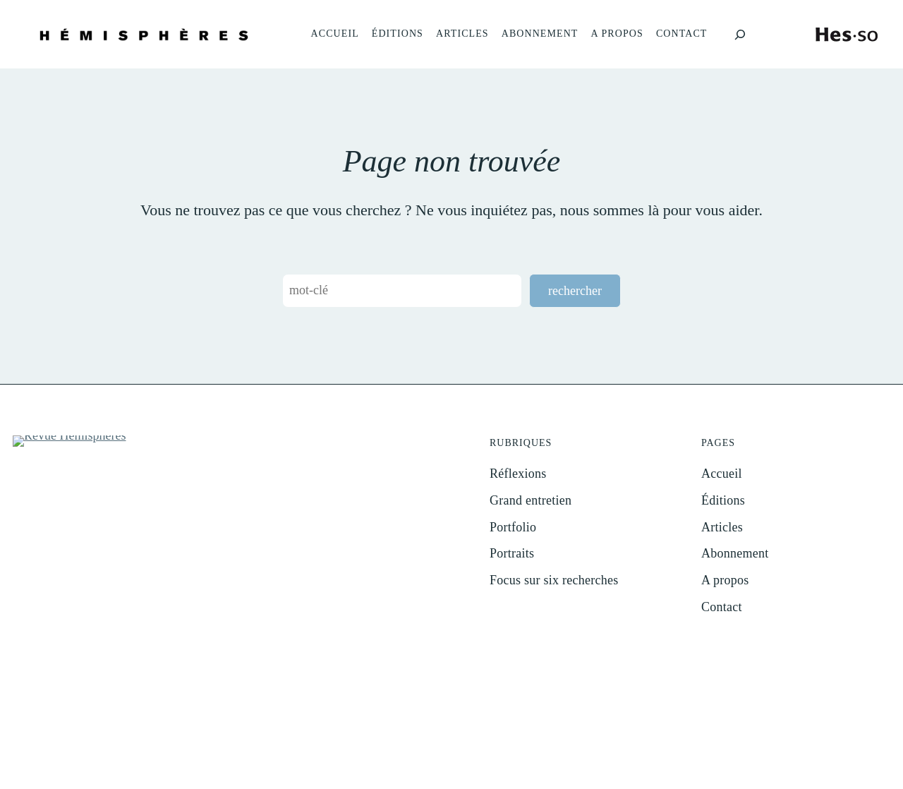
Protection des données (538, 742)
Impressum (463, 742)
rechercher (575, 291)
